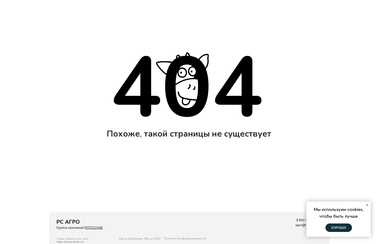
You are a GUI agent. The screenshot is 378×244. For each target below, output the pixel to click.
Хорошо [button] (338, 228)
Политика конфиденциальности (185, 238)
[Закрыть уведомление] (367, 205)
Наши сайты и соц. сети (72, 240)
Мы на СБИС (152, 239)
